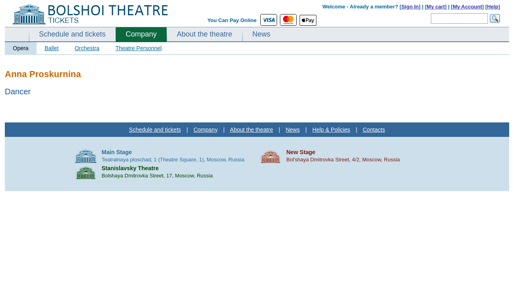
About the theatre (204, 34)
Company (141, 34)
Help (492, 7)
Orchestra (87, 48)
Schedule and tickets (72, 34)
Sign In (409, 7)
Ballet (52, 48)
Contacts (374, 129)
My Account (467, 7)
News (261, 34)
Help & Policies (331, 129)
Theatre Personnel (138, 48)
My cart (435, 7)
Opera (21, 48)
